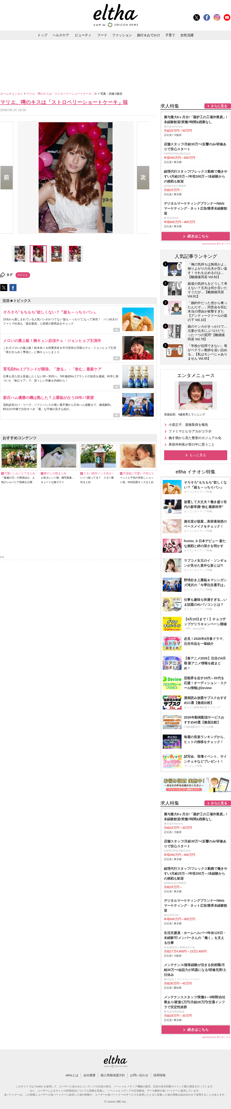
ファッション (122, 35)
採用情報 (159, 1075)
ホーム (4, 93)
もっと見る (198, 455)
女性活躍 (187, 35)
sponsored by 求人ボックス (216, 243)
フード (102, 35)
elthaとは (71, 1075)
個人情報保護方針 (113, 1075)
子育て (170, 35)
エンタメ (18, 93)
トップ (42, 35)
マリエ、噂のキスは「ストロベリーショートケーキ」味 (62, 93)
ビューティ (83, 35)
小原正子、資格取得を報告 (188, 425)
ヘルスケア (61, 35)
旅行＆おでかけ (148, 35)
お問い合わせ (139, 1075)
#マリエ (23, 275)
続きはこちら (198, 236)
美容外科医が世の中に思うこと (192, 444)
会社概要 (89, 1075)
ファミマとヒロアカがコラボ (190, 431)
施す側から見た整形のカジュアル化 (195, 438)
